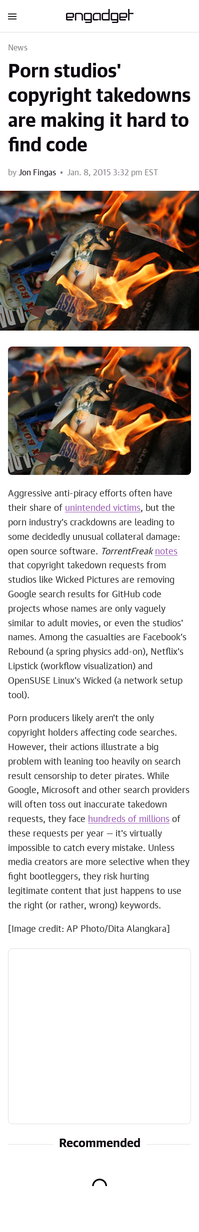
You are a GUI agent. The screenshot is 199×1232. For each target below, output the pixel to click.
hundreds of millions (129, 819)
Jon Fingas (37, 173)
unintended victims (102, 508)
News (18, 48)
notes (166, 551)
